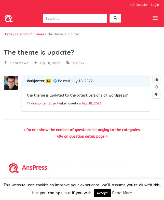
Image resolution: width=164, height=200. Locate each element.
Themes (78, 63)
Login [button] (155, 5)
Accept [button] (102, 193)
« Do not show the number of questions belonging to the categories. (82, 130)
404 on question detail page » (82, 136)
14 (48, 81)
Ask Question (139, 5)
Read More (122, 193)
